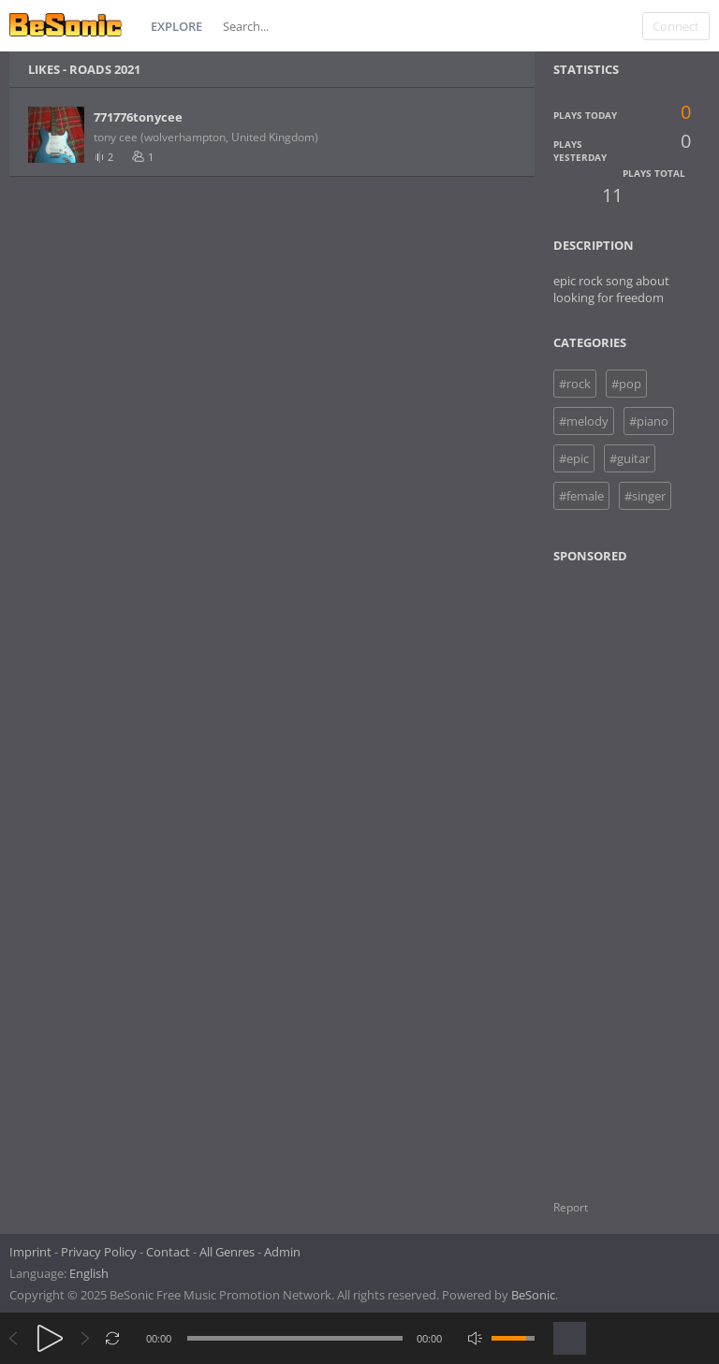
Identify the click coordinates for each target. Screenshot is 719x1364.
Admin (282, 1251)
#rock (575, 383)
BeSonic (533, 1294)
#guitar (629, 458)
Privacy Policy (99, 1251)
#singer (645, 495)
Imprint (30, 1251)
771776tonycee (138, 117)
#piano (648, 421)
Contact (168, 1251)
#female (581, 495)
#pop (626, 383)
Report (570, 1207)
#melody (584, 421)
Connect (676, 26)
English (89, 1273)
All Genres (227, 1251)
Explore (176, 26)
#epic (574, 458)
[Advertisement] (634, 870)
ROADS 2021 (104, 69)
